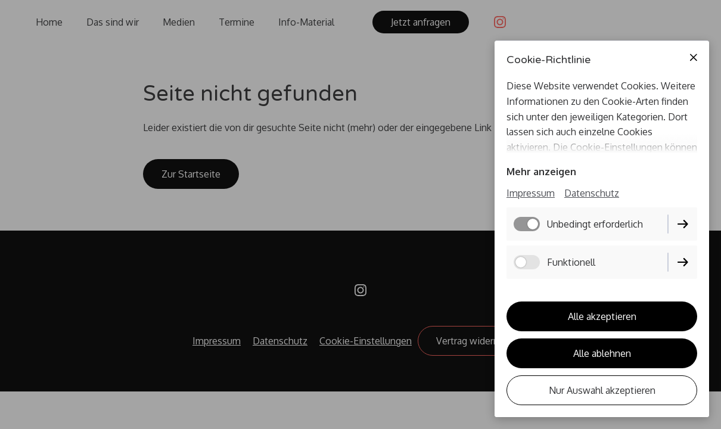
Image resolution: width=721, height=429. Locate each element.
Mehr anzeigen (541, 172)
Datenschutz (591, 193)
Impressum (530, 193)
